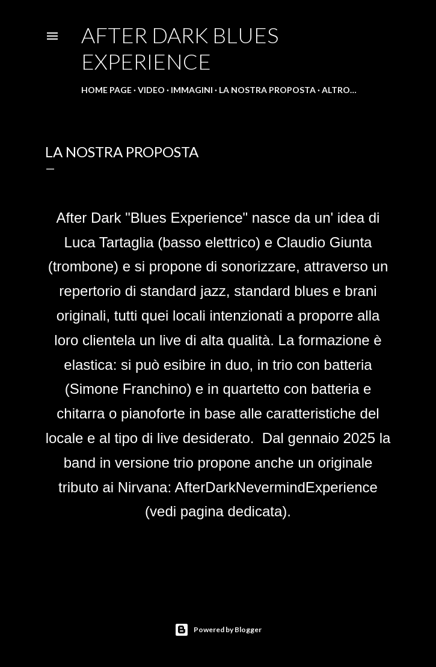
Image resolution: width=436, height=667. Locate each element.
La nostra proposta (267, 90)
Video (151, 90)
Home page (106, 90)
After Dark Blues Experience (179, 48)
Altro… (339, 90)
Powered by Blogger (218, 630)
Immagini (192, 90)
